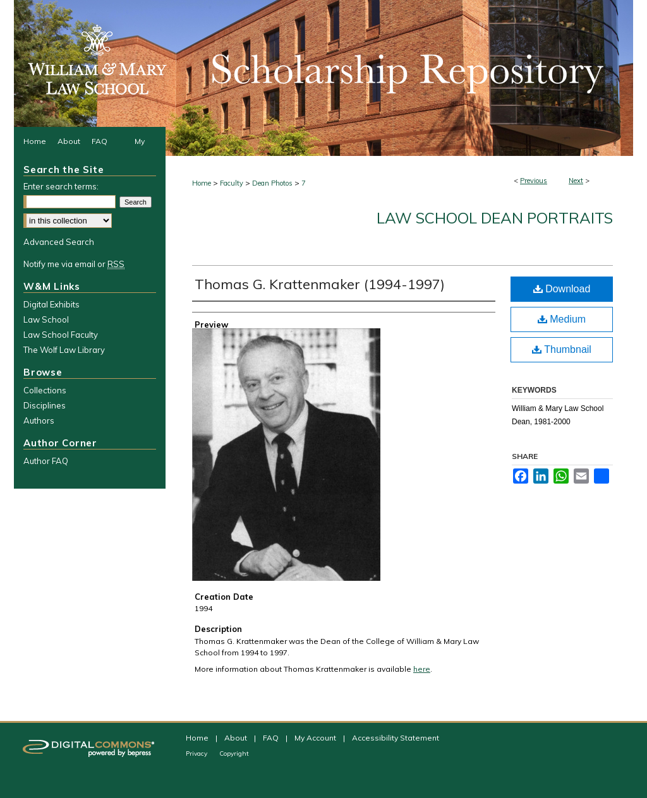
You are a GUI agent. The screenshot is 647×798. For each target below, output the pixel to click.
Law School (46, 319)
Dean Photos (272, 183)
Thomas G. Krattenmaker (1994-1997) (320, 284)
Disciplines (44, 405)
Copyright (234, 753)
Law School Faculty (60, 335)
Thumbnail (561, 349)
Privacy (197, 753)
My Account (316, 737)
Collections (44, 390)
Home (201, 183)
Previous (533, 180)
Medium (562, 319)
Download (562, 288)
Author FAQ (45, 461)
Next (576, 180)
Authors (38, 420)
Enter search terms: (61, 186)
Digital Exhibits (51, 304)
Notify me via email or (73, 264)
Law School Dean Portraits (495, 217)
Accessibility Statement (395, 737)
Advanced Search (58, 242)
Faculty (231, 183)
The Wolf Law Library (64, 350)
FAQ (272, 737)
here (421, 669)
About (236, 737)
